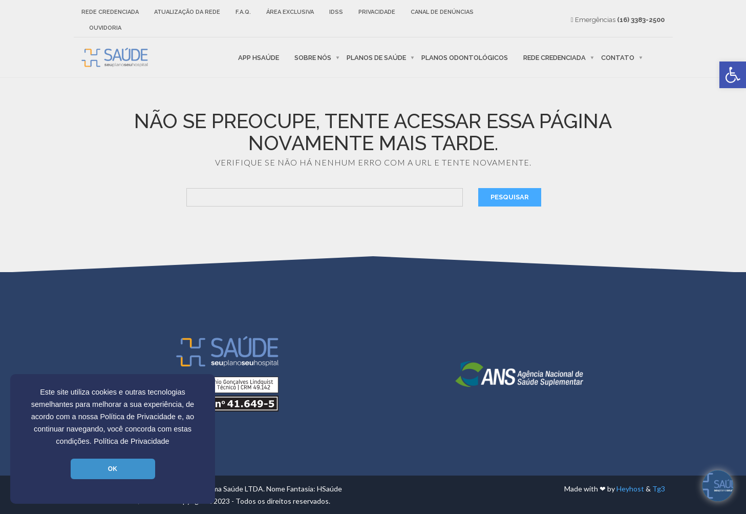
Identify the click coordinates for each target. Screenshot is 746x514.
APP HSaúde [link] (258, 57)
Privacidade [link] (376, 12)
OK (112, 468)
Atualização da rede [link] (187, 12)
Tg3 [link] (658, 488)
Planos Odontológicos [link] (464, 57)
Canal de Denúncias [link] (442, 12)
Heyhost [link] (630, 488)
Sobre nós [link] (312, 57)
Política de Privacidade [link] (131, 441)
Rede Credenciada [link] (110, 12)
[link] (732, 74)
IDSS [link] (336, 12)
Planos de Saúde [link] (376, 57)
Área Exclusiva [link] (290, 12)
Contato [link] (617, 57)
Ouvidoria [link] (105, 28)
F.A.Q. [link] (243, 12)
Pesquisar (510, 197)
